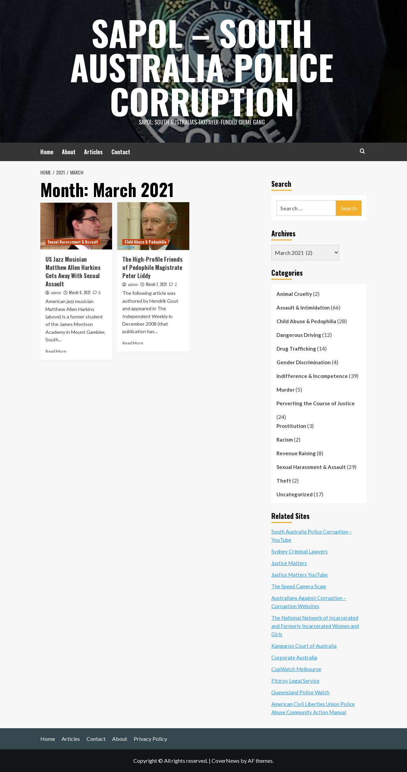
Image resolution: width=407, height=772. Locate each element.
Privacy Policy (150, 738)
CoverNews (226, 760)
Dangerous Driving (298, 335)
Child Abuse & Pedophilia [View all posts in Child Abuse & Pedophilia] (145, 242)
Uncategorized (294, 494)
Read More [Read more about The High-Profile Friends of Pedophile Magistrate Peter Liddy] (132, 342)
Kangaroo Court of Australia (304, 646)
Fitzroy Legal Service (295, 681)
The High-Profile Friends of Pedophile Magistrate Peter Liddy (152, 267)
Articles (93, 152)
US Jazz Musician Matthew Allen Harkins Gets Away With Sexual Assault (72, 271)
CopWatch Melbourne (296, 669)
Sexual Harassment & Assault (311, 467)
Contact (120, 152)
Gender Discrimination (303, 362)
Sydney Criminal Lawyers (299, 551)
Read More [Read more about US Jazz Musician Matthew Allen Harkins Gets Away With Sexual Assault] (55, 351)
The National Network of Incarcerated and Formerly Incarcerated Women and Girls (315, 626)
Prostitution (291, 426)
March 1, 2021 (156, 284)
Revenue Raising (296, 453)
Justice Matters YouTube (299, 575)
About (69, 152)
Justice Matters (289, 563)
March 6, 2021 (80, 292)
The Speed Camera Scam (298, 586)
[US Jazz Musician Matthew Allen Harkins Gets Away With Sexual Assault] (76, 226)
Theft (283, 480)
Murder (285, 390)
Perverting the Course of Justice (315, 403)
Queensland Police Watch (300, 692)
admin (56, 293)
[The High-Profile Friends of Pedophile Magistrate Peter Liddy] (153, 226)
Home (46, 152)
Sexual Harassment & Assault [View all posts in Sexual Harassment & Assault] (73, 242)
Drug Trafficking (296, 348)
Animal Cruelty (294, 294)
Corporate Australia (294, 657)
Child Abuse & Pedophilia (306, 321)
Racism (284, 439)
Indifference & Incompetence (312, 376)
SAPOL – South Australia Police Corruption (202, 66)
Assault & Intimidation (303, 307)
